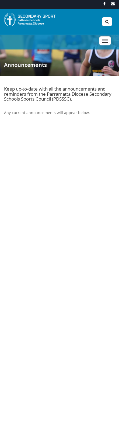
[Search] (107, 21)
